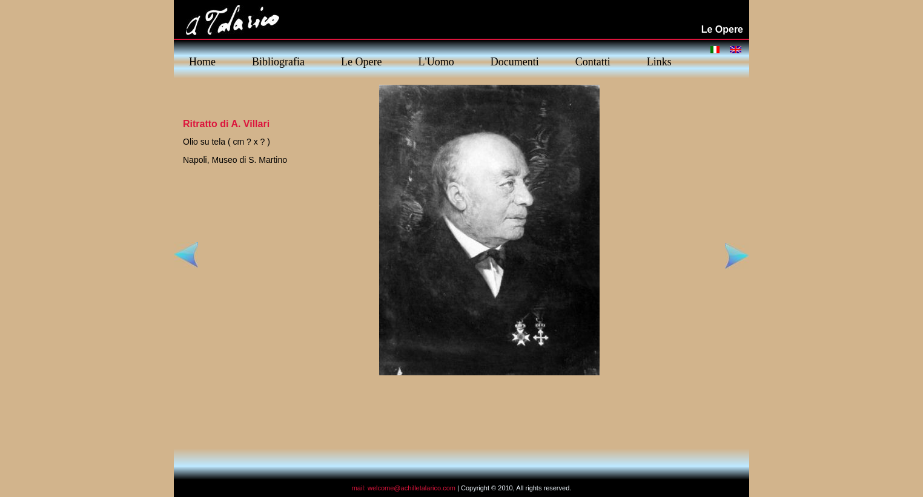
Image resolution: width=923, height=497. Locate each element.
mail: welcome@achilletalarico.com (403, 488)
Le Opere (361, 62)
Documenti (515, 62)
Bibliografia (278, 62)
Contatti (592, 62)
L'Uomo (436, 62)
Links (659, 62)
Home (202, 62)
